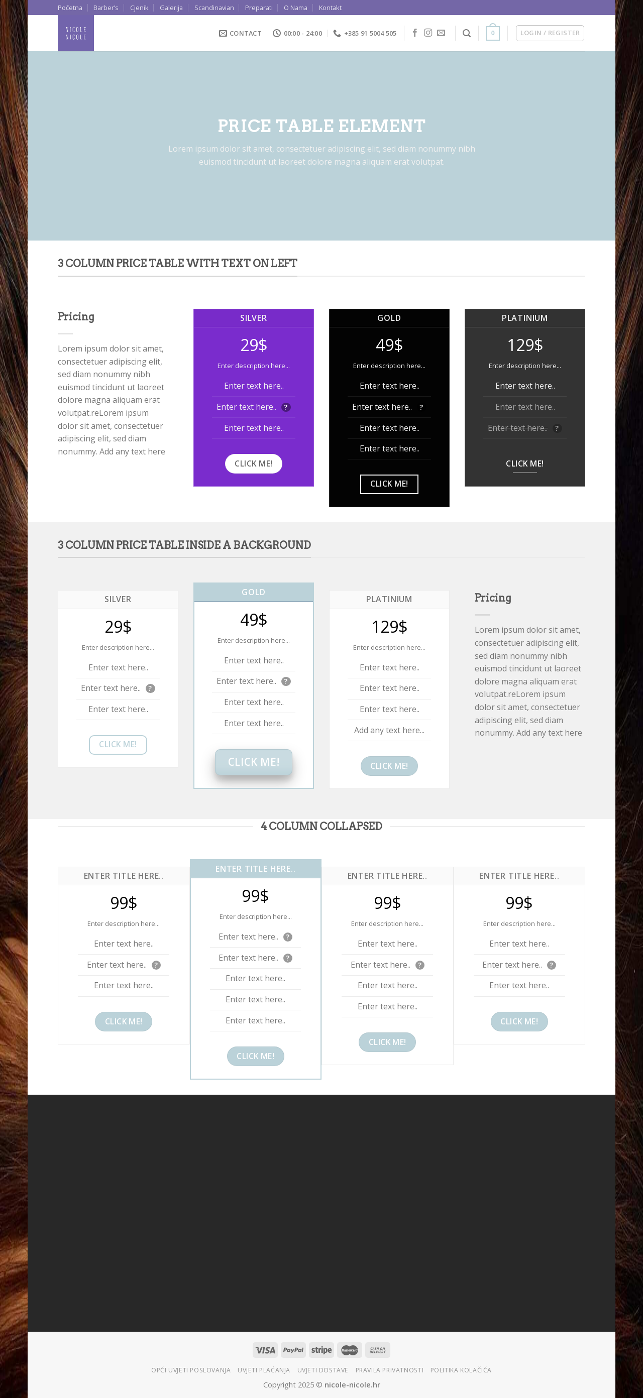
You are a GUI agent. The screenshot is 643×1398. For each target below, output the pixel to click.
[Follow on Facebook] (415, 33)
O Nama (295, 7)
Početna (70, 7)
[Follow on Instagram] (428, 33)
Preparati (259, 7)
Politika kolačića (461, 1370)
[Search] (467, 33)
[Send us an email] (441, 33)
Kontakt (330, 7)
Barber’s (106, 7)
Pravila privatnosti (390, 1370)
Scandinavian (214, 7)
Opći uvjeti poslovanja (191, 1370)
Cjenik (139, 7)
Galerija (171, 7)
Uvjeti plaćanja (264, 1370)
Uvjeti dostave (323, 1370)
